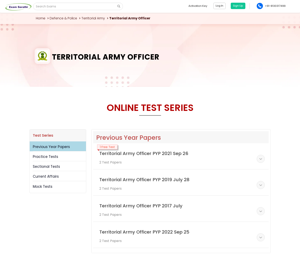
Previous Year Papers (51, 146)
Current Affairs (46, 176)
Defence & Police (63, 18)
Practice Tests (45, 156)
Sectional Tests (46, 166)
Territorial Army (93, 18)
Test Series (43, 135)
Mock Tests (42, 186)
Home (40, 18)
